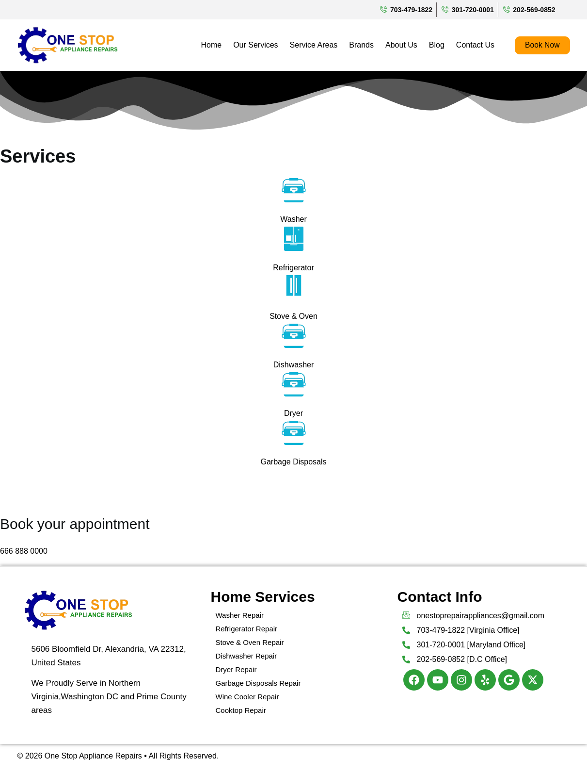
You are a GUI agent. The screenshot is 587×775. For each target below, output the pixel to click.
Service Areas (313, 45)
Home (210, 45)
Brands (361, 45)
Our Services (255, 45)
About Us (401, 45)
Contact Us (474, 45)
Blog (436, 45)
